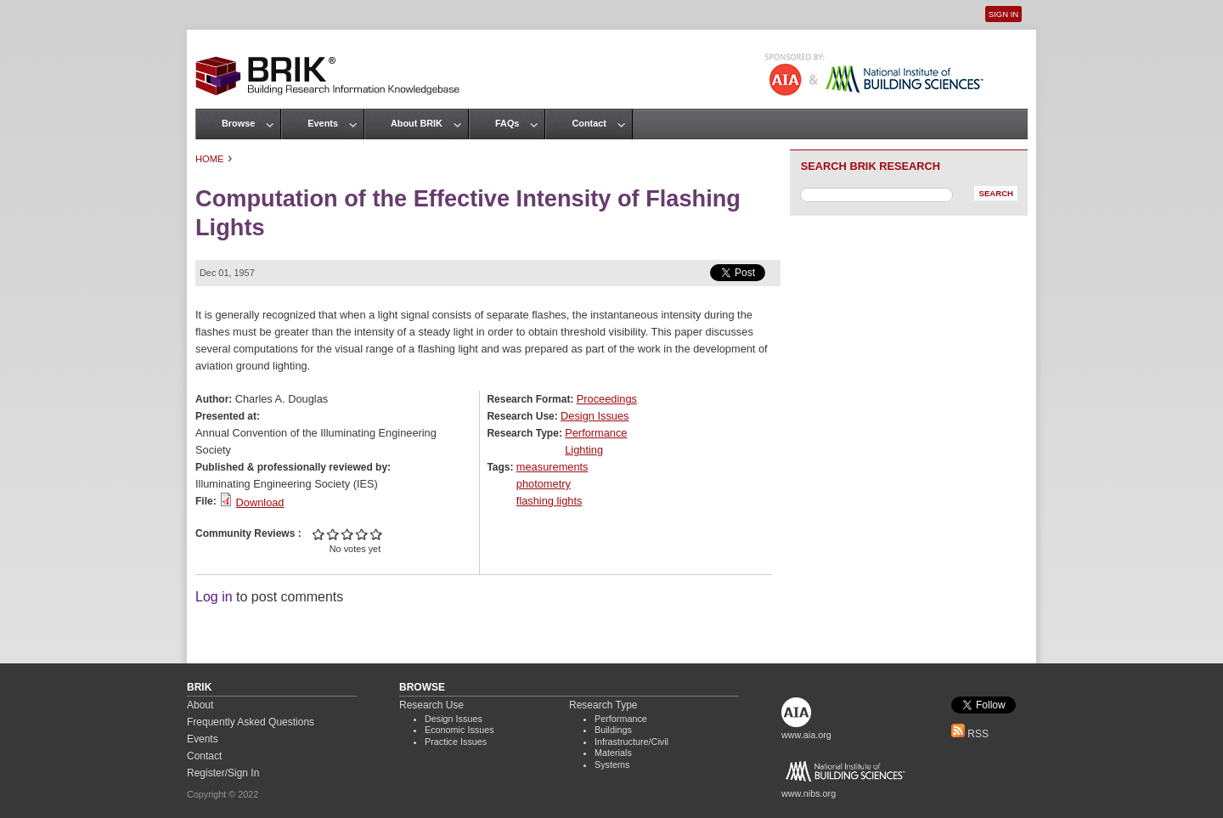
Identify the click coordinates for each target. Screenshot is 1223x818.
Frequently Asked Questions (250, 722)
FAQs (507, 123)
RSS (970, 734)
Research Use (431, 705)
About (200, 705)
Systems (612, 764)
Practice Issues (456, 741)
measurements (552, 466)
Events (322, 123)
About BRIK (416, 123)
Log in (214, 597)
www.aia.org (806, 735)
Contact (589, 123)
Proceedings (607, 398)
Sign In (1003, 14)
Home (209, 159)
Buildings (613, 730)
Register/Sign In (223, 773)
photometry (543, 483)
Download (260, 502)
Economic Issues (459, 730)
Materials (613, 752)
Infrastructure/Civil (631, 741)
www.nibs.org (808, 793)
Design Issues (594, 415)
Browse (238, 123)
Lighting (584, 449)
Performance (596, 432)
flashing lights (549, 500)
